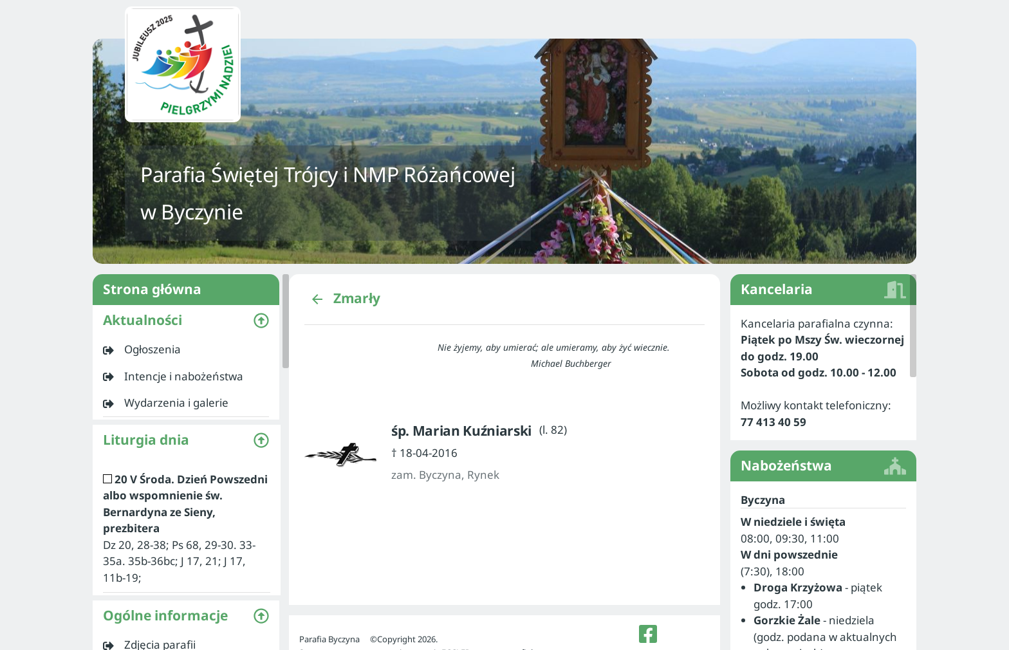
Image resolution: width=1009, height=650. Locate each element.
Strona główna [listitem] (186, 289)
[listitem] (186, 349)
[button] (186, 320)
